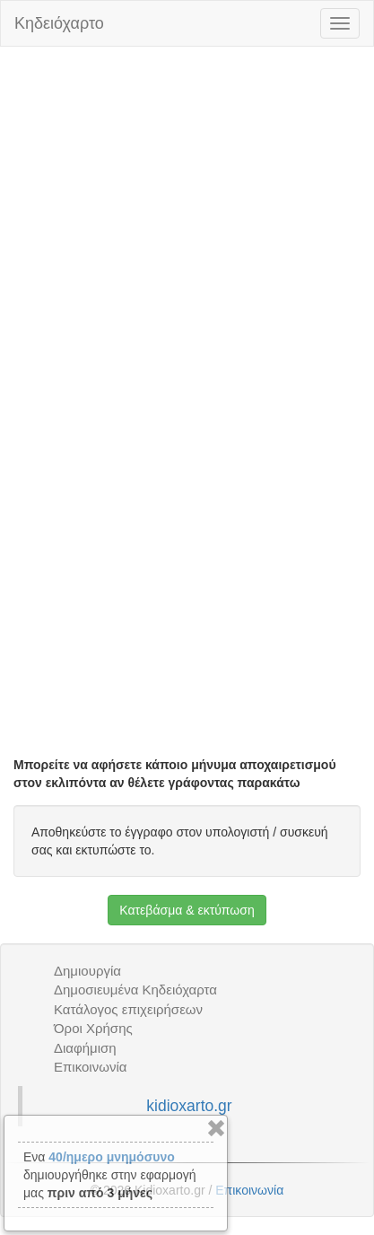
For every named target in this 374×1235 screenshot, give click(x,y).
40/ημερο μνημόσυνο (111, 1157)
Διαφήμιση (85, 1047)
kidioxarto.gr (188, 1106)
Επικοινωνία (90, 1066)
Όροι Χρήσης (93, 1028)
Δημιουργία (87, 970)
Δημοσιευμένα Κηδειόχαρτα (135, 989)
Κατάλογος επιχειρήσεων (128, 1009)
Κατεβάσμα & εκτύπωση (186, 910)
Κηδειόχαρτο (59, 23)
